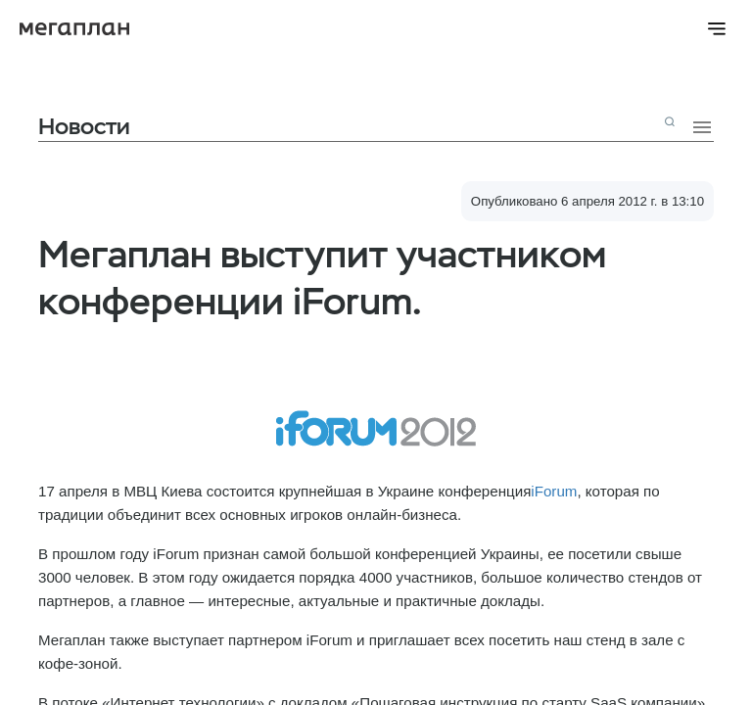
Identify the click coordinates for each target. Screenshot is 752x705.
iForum (554, 491)
